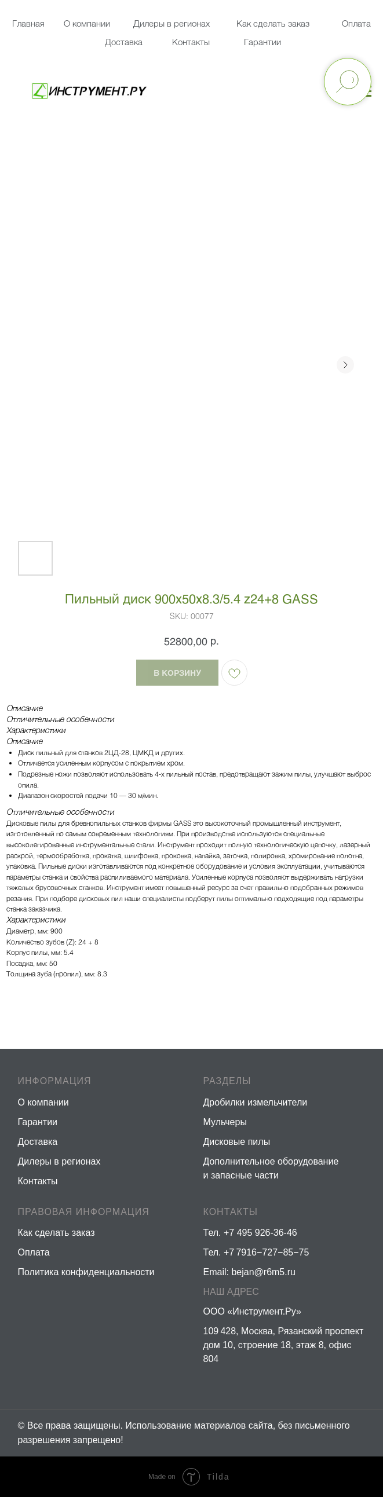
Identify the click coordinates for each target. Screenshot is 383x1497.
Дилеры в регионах (171, 23)
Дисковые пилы (237, 1142)
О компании (87, 23)
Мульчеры (225, 1122)
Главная (28, 23)
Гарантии (262, 41)
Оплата (356, 23)
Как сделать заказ (56, 1233)
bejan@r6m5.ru (263, 1272)
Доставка (124, 41)
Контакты (191, 41)
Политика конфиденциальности (86, 1272)
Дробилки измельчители (255, 1102)
